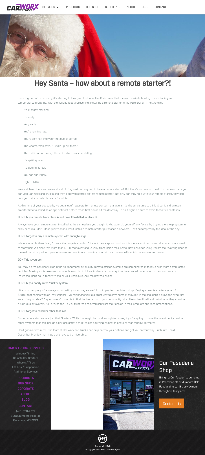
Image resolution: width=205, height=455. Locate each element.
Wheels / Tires (26, 362)
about (131, 6)
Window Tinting (25, 353)
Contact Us (172, 403)
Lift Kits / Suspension (25, 366)
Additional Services (26, 371)
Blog (25, 399)
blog (145, 6)
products (73, 6)
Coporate (25, 388)
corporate (112, 6)
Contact (26, 406)
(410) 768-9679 (25, 411)
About (25, 394)
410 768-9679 (182, 6)
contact (160, 6)
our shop (92, 6)
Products (25, 378)
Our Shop (25, 383)
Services (48, 6)
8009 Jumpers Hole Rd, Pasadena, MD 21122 (26, 418)
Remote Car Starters (25, 357)
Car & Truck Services (26, 348)
